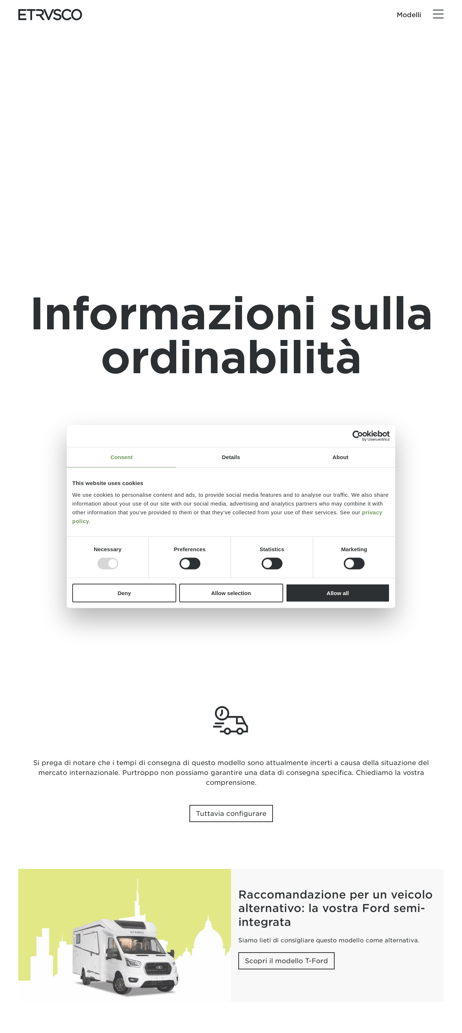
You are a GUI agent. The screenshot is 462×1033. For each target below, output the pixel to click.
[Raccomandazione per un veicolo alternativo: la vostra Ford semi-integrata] (124, 935)
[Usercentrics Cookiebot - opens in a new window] (358, 436)
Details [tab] (231, 457)
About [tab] (340, 457)
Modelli (409, 15)
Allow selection (231, 593)
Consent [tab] (122, 457)
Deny (124, 593)
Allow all (338, 593)
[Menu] (438, 14)
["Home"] (50, 14)
